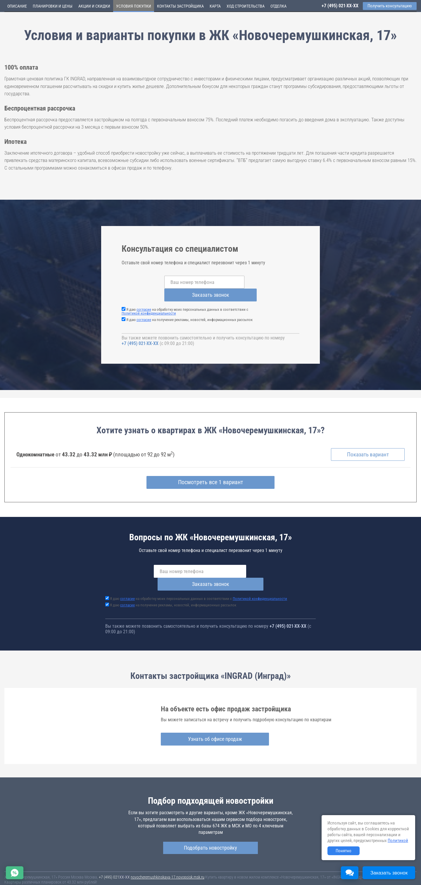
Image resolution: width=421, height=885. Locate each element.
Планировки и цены (53, 6)
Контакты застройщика (180, 6)
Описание (17, 6)
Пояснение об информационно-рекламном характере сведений (57, 877)
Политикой (398, 840)
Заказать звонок (257, 282)
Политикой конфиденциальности (149, 300)
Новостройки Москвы (76, 867)
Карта (215, 6)
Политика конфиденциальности (138, 877)
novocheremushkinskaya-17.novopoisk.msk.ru (167, 851)
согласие (144, 296)
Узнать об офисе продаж (208, 714)
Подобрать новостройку (210, 822)
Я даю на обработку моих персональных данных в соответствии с (185, 298)
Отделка (278, 6)
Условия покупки (133, 6)
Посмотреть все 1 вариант (210, 469)
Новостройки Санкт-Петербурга (31, 867)
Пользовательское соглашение (244, 873)
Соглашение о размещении (294, 873)
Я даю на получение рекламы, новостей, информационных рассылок (189, 307)
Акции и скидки (94, 6)
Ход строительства (246, 6)
